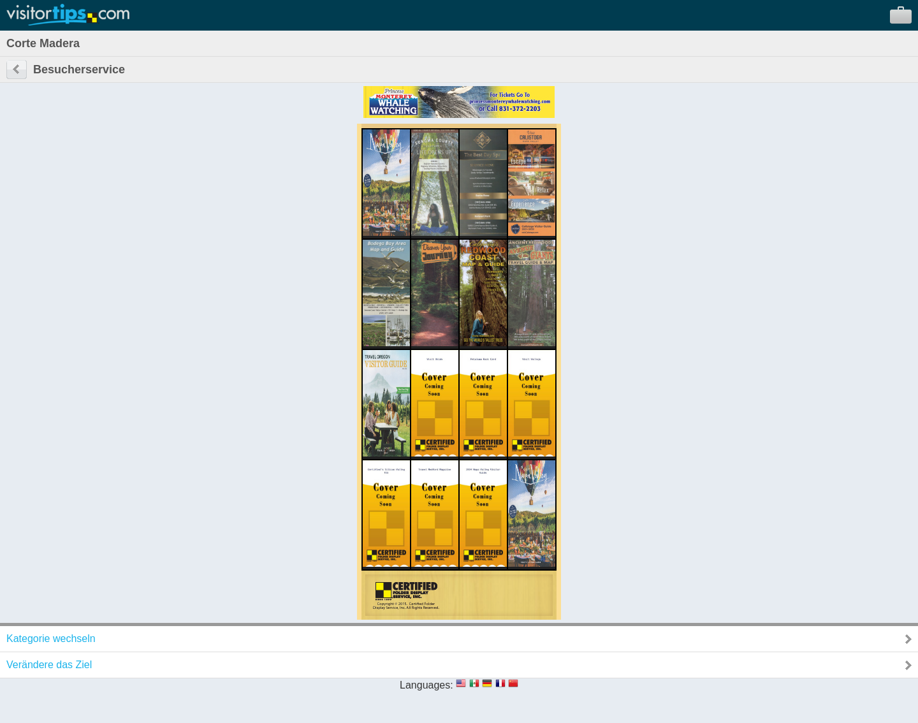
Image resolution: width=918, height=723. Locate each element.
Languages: (426, 685)
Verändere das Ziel (49, 664)
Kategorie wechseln (51, 638)
